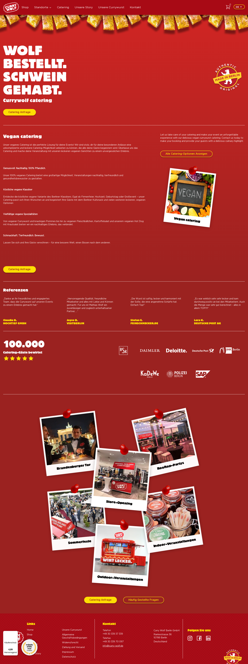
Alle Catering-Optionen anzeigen (186, 169)
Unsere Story (84, 7)
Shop (25, 7)
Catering (63, 7)
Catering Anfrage (19, 112)
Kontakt (135, 7)
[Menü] (16, 633)
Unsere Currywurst (111, 7)
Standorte (41, 7)
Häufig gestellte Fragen (143, 600)
